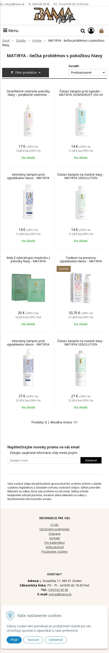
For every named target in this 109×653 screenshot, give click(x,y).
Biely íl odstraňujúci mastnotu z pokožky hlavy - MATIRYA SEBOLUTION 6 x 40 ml (28, 261)
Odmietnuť (56, 639)
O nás (54, 525)
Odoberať (91, 460)
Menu (11, 30)
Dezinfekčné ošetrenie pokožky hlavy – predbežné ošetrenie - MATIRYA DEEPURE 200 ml (28, 95)
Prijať (14, 639)
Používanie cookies (54, 552)
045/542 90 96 (40, 4)
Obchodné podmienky (54, 529)
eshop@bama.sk (14, 4)
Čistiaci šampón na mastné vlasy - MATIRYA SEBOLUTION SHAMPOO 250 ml (80, 178)
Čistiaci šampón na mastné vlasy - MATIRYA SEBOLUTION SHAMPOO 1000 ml (80, 344)
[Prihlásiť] (91, 30)
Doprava (54, 534)
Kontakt (54, 538)
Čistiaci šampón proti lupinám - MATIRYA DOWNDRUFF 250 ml (81, 93)
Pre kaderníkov (54, 543)
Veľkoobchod (55, 547)
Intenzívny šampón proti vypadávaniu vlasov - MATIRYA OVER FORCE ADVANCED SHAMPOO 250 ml (28, 180)
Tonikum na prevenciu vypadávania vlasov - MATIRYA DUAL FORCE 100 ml (81, 261)
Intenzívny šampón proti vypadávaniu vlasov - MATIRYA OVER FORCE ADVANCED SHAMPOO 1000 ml (28, 346)
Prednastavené (81, 72)
